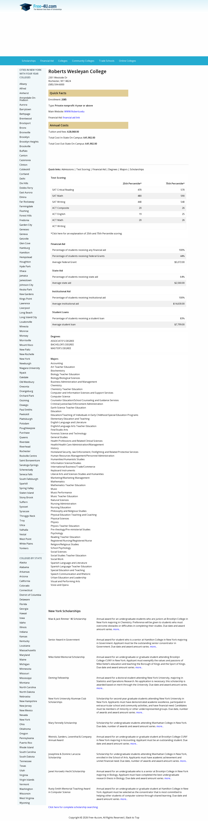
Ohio (22, 724)
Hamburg (24, 248)
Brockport (25, 123)
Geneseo (24, 229)
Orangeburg (26, 391)
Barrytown (25, 109)
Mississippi (25, 678)
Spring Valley (26, 488)
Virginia (23, 775)
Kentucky (24, 641)
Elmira (22, 197)
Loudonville (25, 321)
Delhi (22, 178)
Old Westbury (26, 381)
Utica (22, 525)
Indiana (23, 631)
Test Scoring (83, 169)
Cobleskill (24, 169)
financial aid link (71, 117)
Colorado (24, 585)
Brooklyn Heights (29, 141)
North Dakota (27, 692)
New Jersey (25, 705)
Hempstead (25, 257)
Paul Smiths (25, 409)
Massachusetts (27, 650)
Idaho (22, 622)
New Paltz (24, 349)
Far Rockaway (26, 201)
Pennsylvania (26, 738)
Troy (22, 520)
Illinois (23, 627)
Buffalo (23, 150)
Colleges (62, 60)
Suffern (23, 502)
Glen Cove (24, 243)
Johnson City (26, 284)
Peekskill (24, 414)
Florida (23, 604)
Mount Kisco (26, 345)
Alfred (22, 88)
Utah (22, 770)
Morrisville (25, 340)
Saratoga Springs (28, 465)
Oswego (23, 405)
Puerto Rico (25, 742)
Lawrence (24, 303)
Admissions (68, 169)
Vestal (22, 534)
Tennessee (25, 761)
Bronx (22, 127)
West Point (25, 539)
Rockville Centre (28, 455)
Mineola (23, 326)
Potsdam (24, 423)
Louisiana (24, 645)
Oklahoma (25, 728)
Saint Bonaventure (29, 460)
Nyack (22, 372)
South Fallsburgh (28, 479)
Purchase (24, 432)
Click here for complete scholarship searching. (73, 807)
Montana (24, 682)
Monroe (23, 331)
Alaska (23, 562)
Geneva (23, 234)
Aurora (23, 104)
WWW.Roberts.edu (74, 111)
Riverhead (24, 446)
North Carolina (27, 687)
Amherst (24, 93)
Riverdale (24, 442)
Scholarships (29, 60)
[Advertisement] (104, 34)
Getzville (24, 238)
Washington (26, 789)
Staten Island (26, 492)
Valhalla (23, 529)
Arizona (23, 576)
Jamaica (23, 275)
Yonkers (23, 548)
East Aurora (25, 192)
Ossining (24, 400)
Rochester (24, 451)
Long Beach (25, 312)
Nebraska (24, 696)
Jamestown (25, 280)
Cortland (24, 174)
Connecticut (25, 590)
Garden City (25, 224)
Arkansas (24, 571)
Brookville (24, 146)
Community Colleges (83, 60)
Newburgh (25, 363)
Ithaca (22, 271)
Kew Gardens (26, 294)
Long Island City (28, 317)
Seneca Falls (25, 474)
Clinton (23, 164)
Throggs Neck (27, 515)
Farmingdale (26, 206)
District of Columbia (30, 594)
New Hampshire (28, 701)
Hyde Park (25, 266)
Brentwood (25, 118)
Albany (23, 83)
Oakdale (23, 377)
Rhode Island (26, 747)
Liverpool (24, 308)
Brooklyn (24, 137)
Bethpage (24, 114)
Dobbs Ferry (26, 187)
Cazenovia (25, 160)
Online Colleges (127, 60)
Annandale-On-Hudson (27, 99)
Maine (22, 659)
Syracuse (24, 511)
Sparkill (23, 483)
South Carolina (27, 752)
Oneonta (24, 386)
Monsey (23, 335)
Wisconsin (24, 793)
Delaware (24, 599)
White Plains (26, 543)
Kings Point (25, 298)
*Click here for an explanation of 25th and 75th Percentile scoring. (86, 233)
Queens (23, 437)
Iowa (22, 618)
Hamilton (24, 252)
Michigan (24, 664)
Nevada (23, 715)
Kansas (23, 636)
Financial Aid (47, 60)
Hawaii (23, 613)
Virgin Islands (26, 779)
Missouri (24, 673)
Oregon (23, 733)
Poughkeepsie (27, 428)
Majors (124, 169)
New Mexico (26, 710)
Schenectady (26, 469)
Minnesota (25, 668)
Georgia (23, 608)
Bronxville (24, 132)
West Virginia (26, 798)
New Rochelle (26, 354)
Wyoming (24, 802)
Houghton (25, 261)
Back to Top (132, 817)
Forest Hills (25, 215)
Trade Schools (106, 60)
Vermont (24, 784)
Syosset (23, 506)
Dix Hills (23, 183)
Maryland (24, 655)
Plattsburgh (25, 418)
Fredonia (24, 220)
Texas (22, 765)
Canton (23, 155)
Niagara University (29, 368)
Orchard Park (26, 395)
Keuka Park (25, 289)
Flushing (24, 211)
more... (116, 629)
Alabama (24, 567)
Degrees (112, 169)
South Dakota (27, 756)
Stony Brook (26, 497)
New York (24, 358)
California (24, 581)
